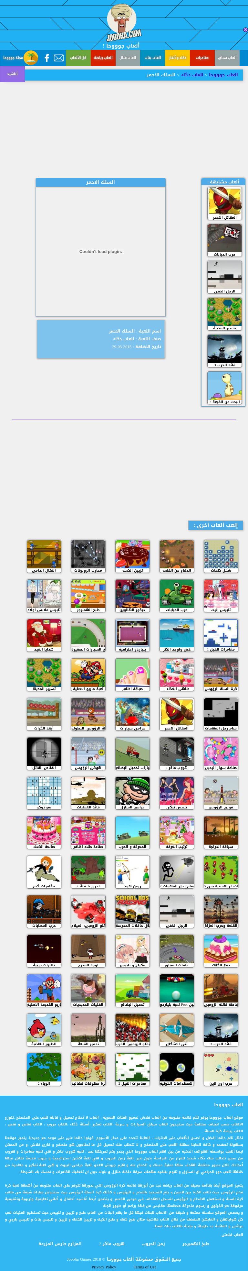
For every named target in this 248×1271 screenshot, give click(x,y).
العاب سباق (227, 58)
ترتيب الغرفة (176, 847)
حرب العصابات (44, 926)
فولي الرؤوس (221, 807)
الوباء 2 (44, 1083)
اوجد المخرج (88, 965)
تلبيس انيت (221, 610)
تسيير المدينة (224, 328)
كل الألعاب (78, 58)
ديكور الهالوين (132, 610)
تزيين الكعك (132, 570)
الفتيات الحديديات (88, 1005)
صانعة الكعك (44, 847)
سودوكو (43, 807)
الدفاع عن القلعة (176, 570)
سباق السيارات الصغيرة (88, 649)
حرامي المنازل (132, 807)
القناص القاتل (44, 768)
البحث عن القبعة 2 (225, 402)
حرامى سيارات (132, 728)
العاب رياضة (103, 58)
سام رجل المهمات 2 (177, 886)
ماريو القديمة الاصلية (44, 1005)
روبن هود (132, 886)
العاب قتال (127, 58)
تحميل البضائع (132, 1005)
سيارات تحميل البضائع (133, 768)
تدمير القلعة (88, 1044)
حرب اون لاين (221, 1083)
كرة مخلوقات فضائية (88, 1083)
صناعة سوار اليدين (221, 768)
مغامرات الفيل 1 (221, 649)
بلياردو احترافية (132, 649)
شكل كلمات (221, 570)
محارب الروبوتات (88, 570)
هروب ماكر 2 (177, 768)
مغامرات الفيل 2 (133, 1083)
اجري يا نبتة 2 (88, 886)
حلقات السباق (177, 965)
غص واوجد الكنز (177, 649)
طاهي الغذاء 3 (177, 689)
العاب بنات (153, 58)
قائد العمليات (88, 807)
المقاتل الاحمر (225, 217)
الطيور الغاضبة (44, 1044)
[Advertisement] (124, 129)
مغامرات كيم (44, 886)
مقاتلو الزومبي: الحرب (133, 1044)
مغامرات (202, 58)
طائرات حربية (44, 965)
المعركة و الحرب (132, 847)
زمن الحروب (153, 1244)
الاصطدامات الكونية (177, 1083)
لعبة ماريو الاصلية (88, 689)
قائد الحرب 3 (224, 365)
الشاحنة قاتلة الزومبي (221, 1005)
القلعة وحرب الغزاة (221, 926)
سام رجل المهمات (221, 728)
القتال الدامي (44, 570)
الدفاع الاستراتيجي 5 (221, 886)
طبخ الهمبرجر (88, 610)
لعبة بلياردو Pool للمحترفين (177, 1005)
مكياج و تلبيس (132, 965)
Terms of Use (145, 1267)
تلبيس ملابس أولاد (43, 610)
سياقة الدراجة (221, 847)
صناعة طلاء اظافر (88, 847)
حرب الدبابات (224, 254)
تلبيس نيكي (176, 807)
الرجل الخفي (224, 291)
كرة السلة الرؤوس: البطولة (88, 728)
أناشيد (12, 74)
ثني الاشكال (176, 1044)
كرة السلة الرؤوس (221, 689)
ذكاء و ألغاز (177, 58)
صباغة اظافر (132, 689)
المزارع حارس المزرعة (60, 1244)
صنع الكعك (221, 965)
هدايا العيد (44, 649)
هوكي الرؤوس (88, 768)
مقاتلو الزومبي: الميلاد (88, 926)
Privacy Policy (104, 1267)
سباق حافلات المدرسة (133, 926)
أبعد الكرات (44, 728)
